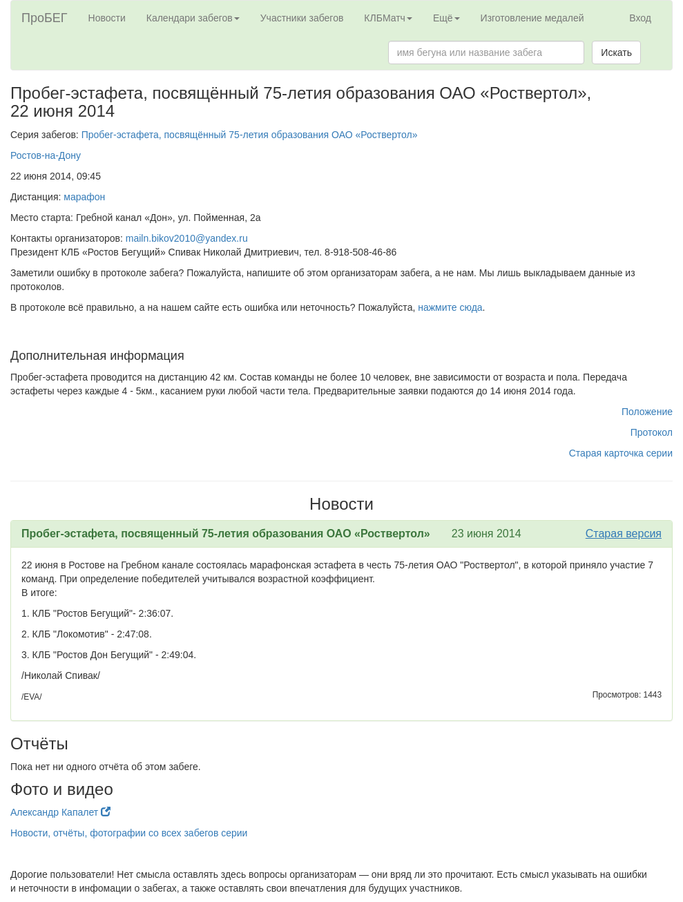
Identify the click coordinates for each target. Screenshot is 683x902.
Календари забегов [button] (193, 17)
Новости (107, 17)
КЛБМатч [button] (388, 17)
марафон (84, 196)
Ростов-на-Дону (45, 155)
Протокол (652, 432)
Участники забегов (302, 17)
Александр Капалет (60, 812)
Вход (640, 17)
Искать (616, 52)
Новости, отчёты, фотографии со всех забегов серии (128, 832)
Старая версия (624, 533)
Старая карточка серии (621, 453)
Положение (647, 411)
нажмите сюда (450, 307)
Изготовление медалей (532, 17)
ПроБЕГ (44, 18)
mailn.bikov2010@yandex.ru (187, 238)
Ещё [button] (446, 17)
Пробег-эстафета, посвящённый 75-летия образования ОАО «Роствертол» (249, 134)
